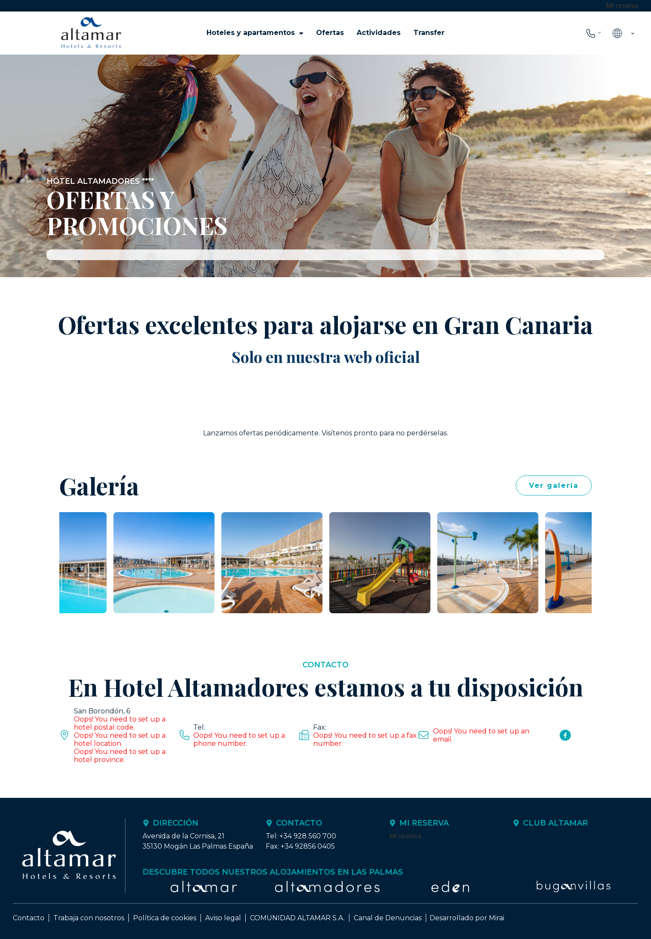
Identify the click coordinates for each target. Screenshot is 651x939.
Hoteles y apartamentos (254, 33)
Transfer (429, 33)
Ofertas (330, 33)
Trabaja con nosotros (88, 918)
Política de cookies (164, 918)
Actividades (379, 33)
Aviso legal (223, 918)
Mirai (496, 918)
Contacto (28, 918)
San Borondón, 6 (102, 711)
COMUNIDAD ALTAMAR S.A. (297, 918)
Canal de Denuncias (387, 918)
